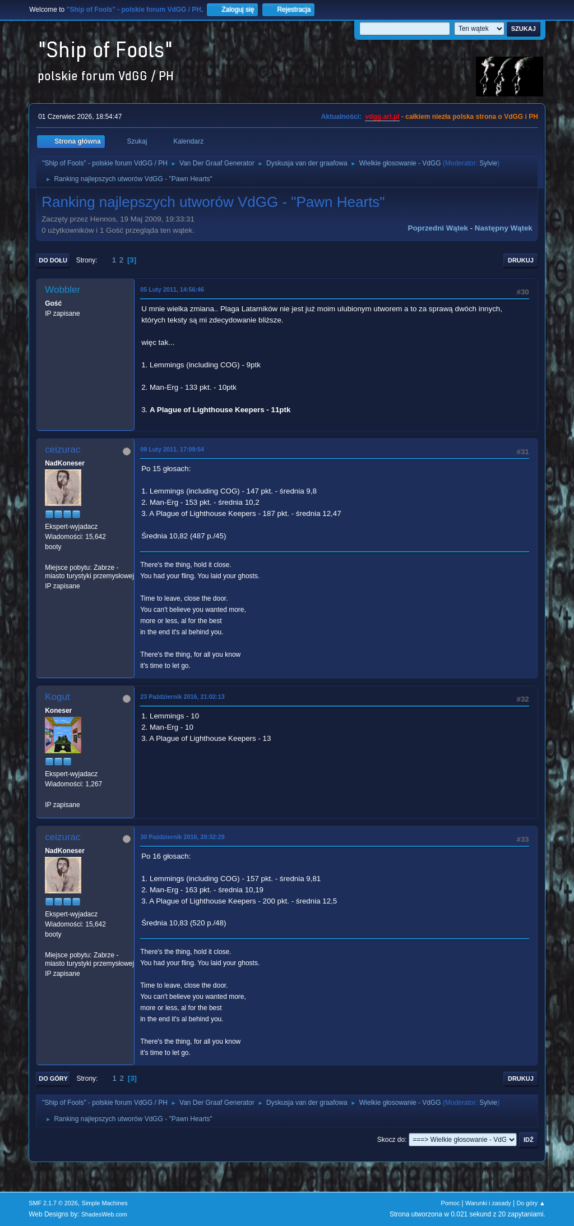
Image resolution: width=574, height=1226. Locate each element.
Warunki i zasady (488, 1203)
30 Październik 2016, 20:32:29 (182, 836)
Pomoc (450, 1203)
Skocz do (391, 1140)
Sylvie (488, 163)
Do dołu (53, 260)
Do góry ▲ (530, 1203)
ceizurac (62, 449)
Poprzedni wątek (438, 228)
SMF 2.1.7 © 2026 (53, 1203)
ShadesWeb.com (104, 1214)
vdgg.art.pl (382, 117)
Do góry (53, 1078)
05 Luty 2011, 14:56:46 (172, 289)
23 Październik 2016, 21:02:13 (182, 696)
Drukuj (521, 260)
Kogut (57, 697)
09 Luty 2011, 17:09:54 (172, 449)
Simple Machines (105, 1203)
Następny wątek (504, 228)
